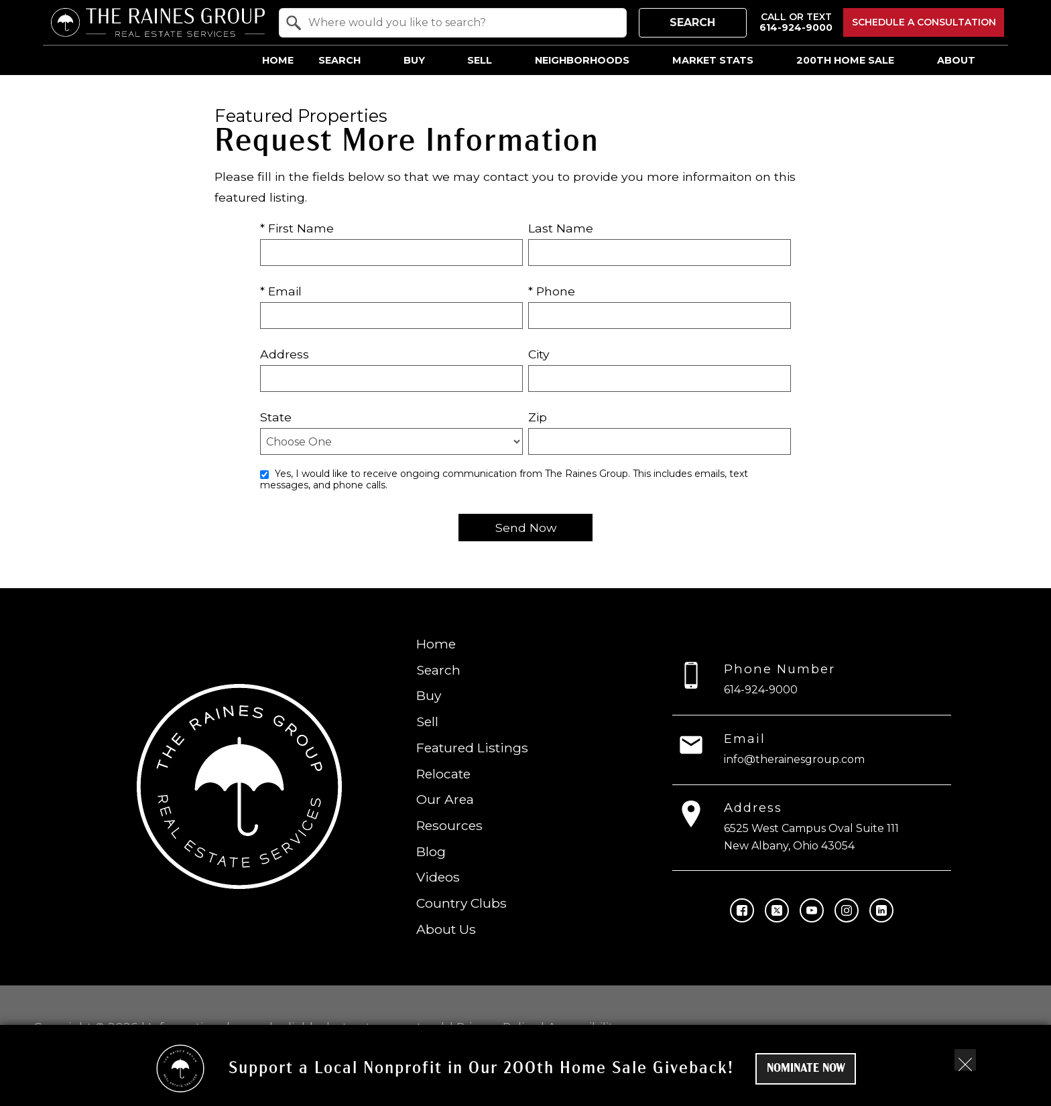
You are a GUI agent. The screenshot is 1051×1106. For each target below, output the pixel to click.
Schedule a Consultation (924, 22)
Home (278, 60)
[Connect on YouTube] (812, 910)
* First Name (297, 228)
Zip (537, 417)
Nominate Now (806, 1069)
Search (692, 22)
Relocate (443, 773)
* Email (281, 291)
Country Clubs (461, 903)
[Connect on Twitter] (777, 910)
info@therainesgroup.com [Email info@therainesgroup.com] (794, 759)
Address (284, 354)
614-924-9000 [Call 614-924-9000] (761, 689)
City (539, 354)
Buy (428, 695)
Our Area (445, 799)
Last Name (560, 228)
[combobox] (453, 23)
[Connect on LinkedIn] (881, 910)
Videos (438, 877)
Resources (449, 825)
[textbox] (461, 22)
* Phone (551, 291)
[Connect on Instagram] (846, 910)
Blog (431, 851)
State (276, 417)
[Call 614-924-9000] (796, 22)
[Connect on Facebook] (742, 910)
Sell (427, 721)
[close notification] (965, 1059)
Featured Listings (472, 748)
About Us (446, 929)
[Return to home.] (158, 22)
